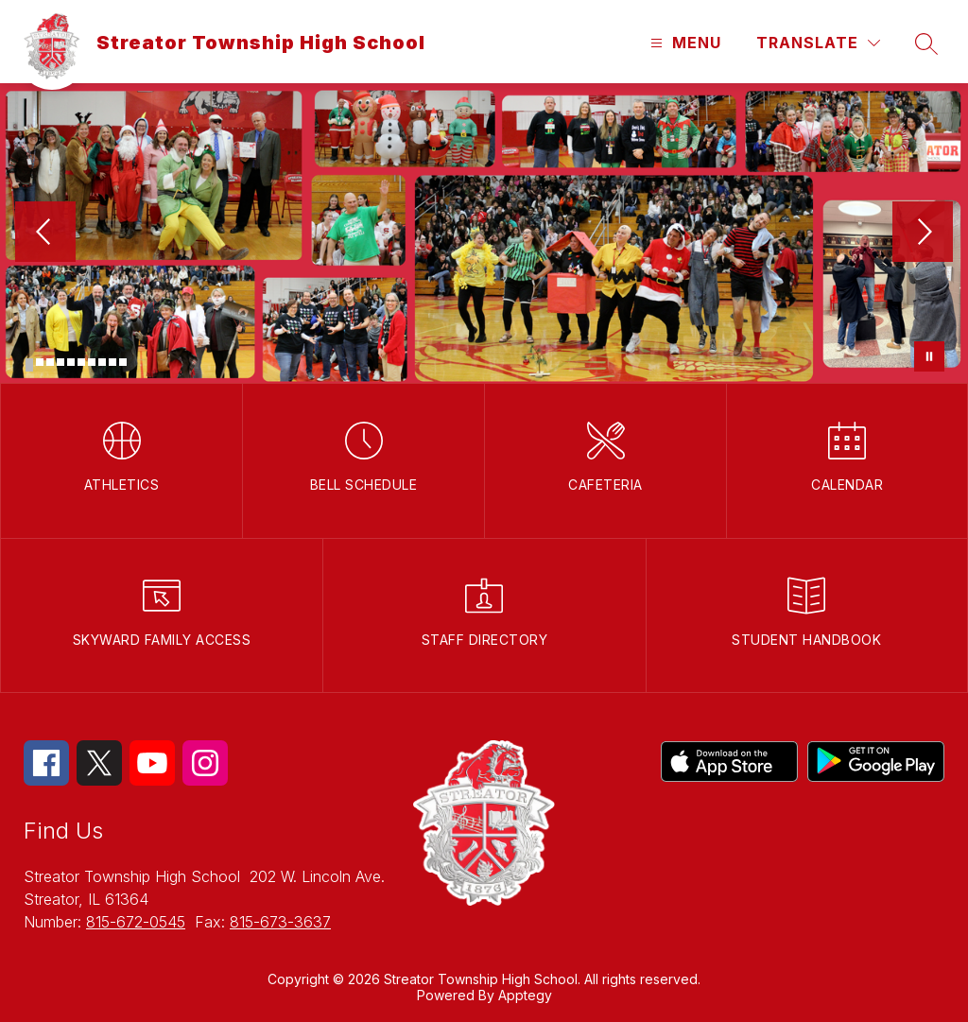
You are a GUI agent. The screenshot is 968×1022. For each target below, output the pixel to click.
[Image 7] (91, 362)
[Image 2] (39, 362)
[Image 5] (71, 362)
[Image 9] (112, 362)
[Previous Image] (45, 233)
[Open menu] (683, 43)
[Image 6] (81, 362)
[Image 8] (102, 362)
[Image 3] (50, 362)
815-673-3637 (280, 921)
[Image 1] (29, 365)
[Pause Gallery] (929, 356)
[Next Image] (922, 233)
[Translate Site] (818, 43)
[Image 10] (123, 362)
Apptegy (525, 995)
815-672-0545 (135, 921)
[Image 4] (60, 362)
